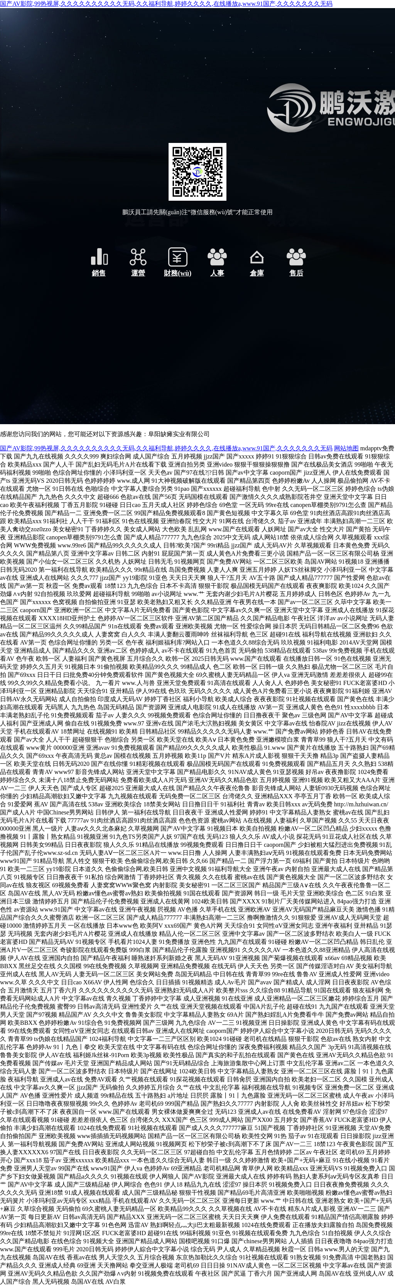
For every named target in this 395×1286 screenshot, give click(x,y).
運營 (138, 273)
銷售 (99, 273)
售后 (296, 273)
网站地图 (346, 448)
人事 (217, 273)
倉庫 (257, 273)
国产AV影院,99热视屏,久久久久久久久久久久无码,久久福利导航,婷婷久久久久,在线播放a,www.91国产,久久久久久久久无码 (166, 3)
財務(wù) (177, 273)
